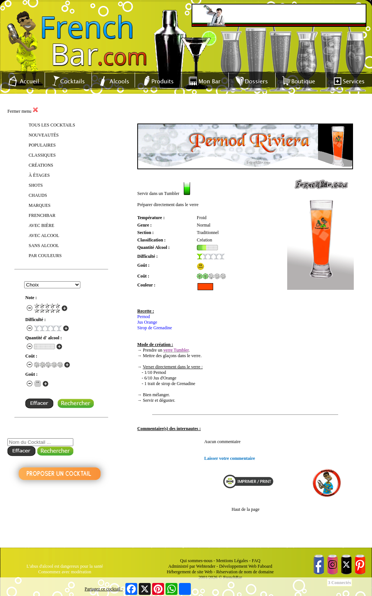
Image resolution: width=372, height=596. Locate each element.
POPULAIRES (42, 145)
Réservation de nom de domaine (245, 571)
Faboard (264, 566)
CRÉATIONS (41, 165)
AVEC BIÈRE (41, 225)
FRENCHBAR (42, 215)
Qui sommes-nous (196, 560)
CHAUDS (38, 195)
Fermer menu (22, 111)
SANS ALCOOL (44, 245)
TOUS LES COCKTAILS (52, 125)
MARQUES (40, 205)
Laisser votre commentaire (229, 458)
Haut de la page (246, 509)
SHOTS (36, 185)
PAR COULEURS (45, 255)
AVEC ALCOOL (44, 235)
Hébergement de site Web (189, 571)
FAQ (256, 560)
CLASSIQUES (42, 155)
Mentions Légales (232, 560)
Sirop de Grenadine (154, 327)
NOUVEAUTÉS (44, 135)
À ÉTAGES (39, 175)
